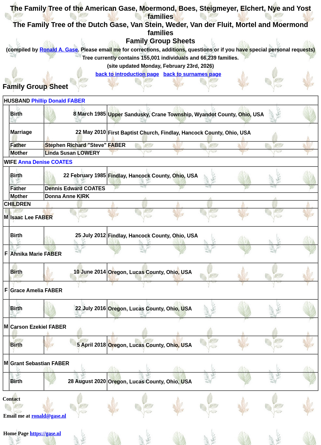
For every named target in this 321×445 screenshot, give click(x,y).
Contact (11, 399)
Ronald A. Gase (59, 49)
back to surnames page (192, 74)
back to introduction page (127, 74)
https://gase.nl (45, 433)
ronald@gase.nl (49, 416)
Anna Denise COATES (45, 162)
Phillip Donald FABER (58, 101)
